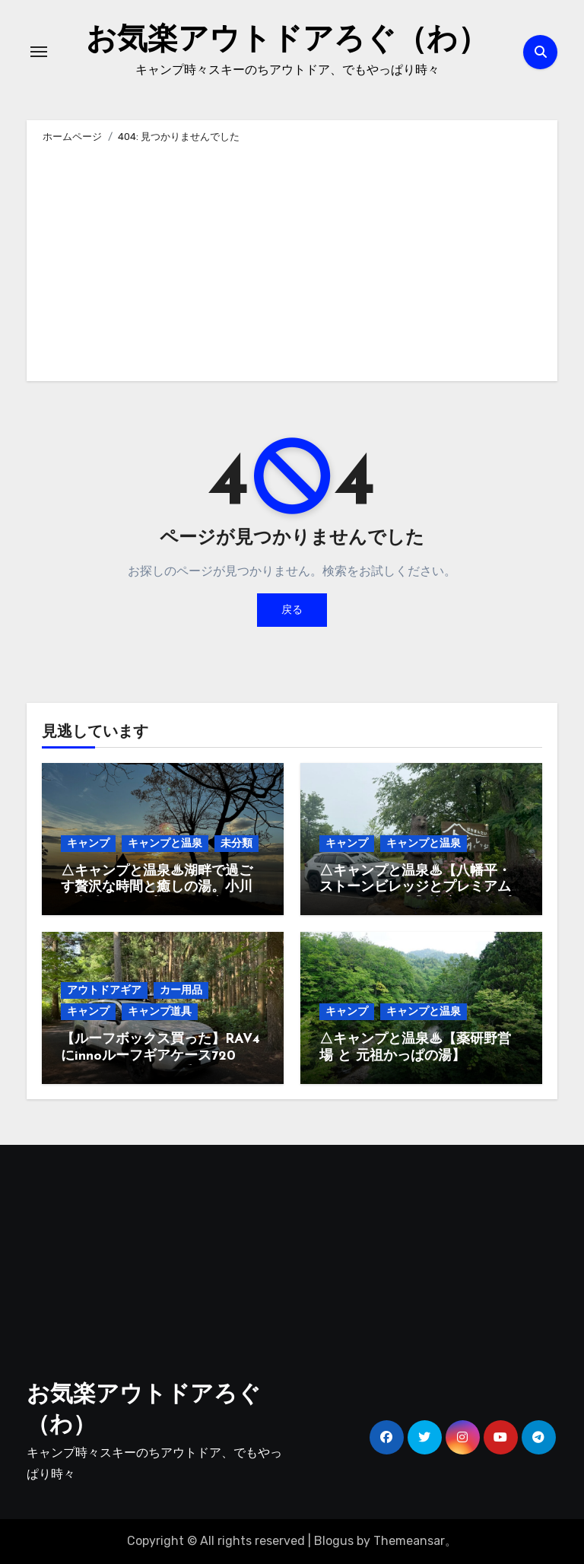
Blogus (334, 1541)
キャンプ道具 (160, 1011)
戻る (292, 609)
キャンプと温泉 (165, 843)
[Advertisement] (294, 259)
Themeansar (409, 1541)
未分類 (236, 843)
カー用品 (181, 990)
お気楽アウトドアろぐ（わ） (287, 41)
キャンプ (88, 843)
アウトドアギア (104, 990)
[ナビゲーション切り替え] (39, 52)
